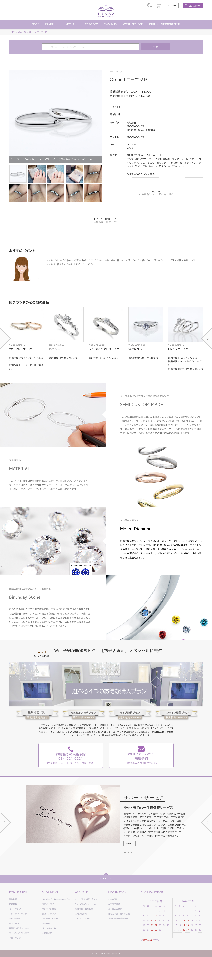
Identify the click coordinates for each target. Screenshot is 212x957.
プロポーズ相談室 (50, 918)
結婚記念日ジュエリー (19, 928)
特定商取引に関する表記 (119, 913)
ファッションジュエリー (20, 933)
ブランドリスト (49, 928)
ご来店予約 (194, 5)
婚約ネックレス (16, 918)
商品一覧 (22, 32)
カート (159, 5)
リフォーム (14, 923)
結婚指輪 (13, 904)
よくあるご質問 (115, 909)
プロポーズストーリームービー (56, 899)
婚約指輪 (13, 899)
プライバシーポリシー (118, 918)
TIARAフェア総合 (83, 918)
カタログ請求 (114, 904)
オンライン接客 (49, 909)
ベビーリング (15, 937)
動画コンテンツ (49, 913)
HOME (12, 32)
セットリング (15, 909)
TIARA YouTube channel (86, 904)
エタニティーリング (18, 913)
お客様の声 (47, 933)
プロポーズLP (48, 904)
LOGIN (172, 6)
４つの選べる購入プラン (86, 899)
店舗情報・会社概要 (84, 909)
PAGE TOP (106, 878)
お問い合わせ (81, 913)
